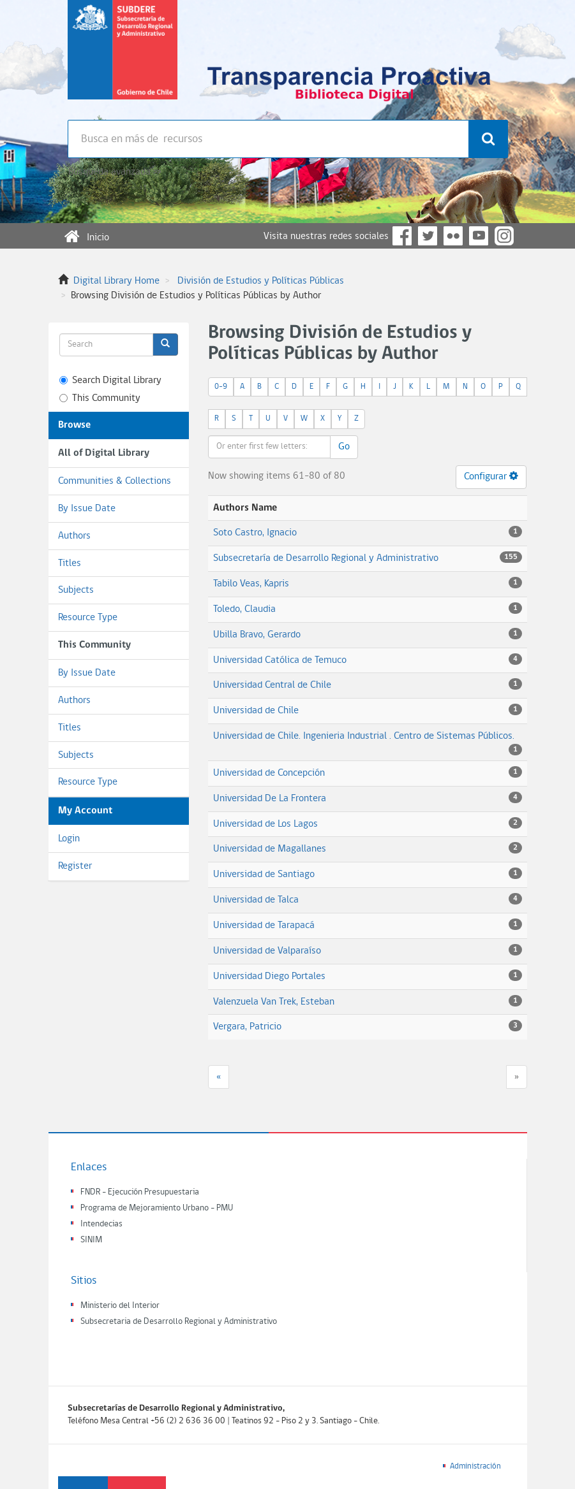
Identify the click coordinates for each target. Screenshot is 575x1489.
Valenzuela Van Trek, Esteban (273, 1002)
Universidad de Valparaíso (267, 951)
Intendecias (101, 1224)
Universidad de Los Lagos (265, 824)
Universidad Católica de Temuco (280, 660)
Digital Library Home (116, 281)
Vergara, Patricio (247, 1027)
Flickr (453, 235)
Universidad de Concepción (269, 773)
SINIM (91, 1240)
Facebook (402, 235)
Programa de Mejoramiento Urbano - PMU (156, 1208)
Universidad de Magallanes (269, 849)
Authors (74, 536)
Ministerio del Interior (120, 1306)
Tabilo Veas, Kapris (251, 584)
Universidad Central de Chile (272, 685)
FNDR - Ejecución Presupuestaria (139, 1192)
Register (75, 866)
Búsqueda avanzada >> (114, 172)
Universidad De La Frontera (269, 799)
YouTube (478, 235)
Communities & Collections (114, 481)
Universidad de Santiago (264, 874)
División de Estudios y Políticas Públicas (260, 281)
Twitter (427, 235)
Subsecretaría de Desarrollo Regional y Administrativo (325, 558)
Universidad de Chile (256, 711)
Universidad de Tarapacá (264, 925)
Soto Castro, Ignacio (255, 533)
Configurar (491, 476)
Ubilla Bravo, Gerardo (257, 635)
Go (344, 447)
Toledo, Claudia (244, 609)
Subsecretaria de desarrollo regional (122, 60)
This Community (99, 398)
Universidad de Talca (256, 900)
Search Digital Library (110, 380)
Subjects (76, 590)
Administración (475, 1466)
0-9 (220, 386)
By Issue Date (87, 509)
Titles (69, 563)
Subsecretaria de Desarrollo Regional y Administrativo (178, 1321)
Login (69, 839)
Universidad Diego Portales (269, 976)
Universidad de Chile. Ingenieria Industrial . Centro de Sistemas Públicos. (363, 736)
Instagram (504, 235)
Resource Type (87, 618)
